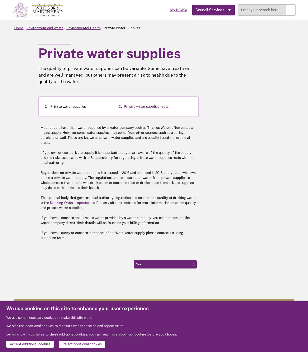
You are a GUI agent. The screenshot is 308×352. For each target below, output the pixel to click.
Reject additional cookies (82, 344)
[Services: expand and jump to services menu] (213, 10)
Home (19, 28)
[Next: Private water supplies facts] (165, 264)
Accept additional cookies (30, 344)
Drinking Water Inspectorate (72, 203)
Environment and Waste (45, 28)
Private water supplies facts (146, 107)
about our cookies (132, 334)
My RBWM (178, 10)
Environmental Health (83, 28)
